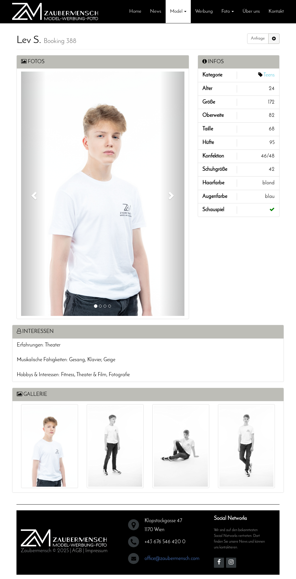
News (155, 11)
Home (135, 11)
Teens (269, 75)
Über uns (251, 11)
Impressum (96, 549)
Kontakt (276, 11)
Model (178, 11)
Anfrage (258, 38)
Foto (227, 11)
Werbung (204, 11)
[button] (33, 194)
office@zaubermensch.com (172, 557)
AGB (77, 549)
